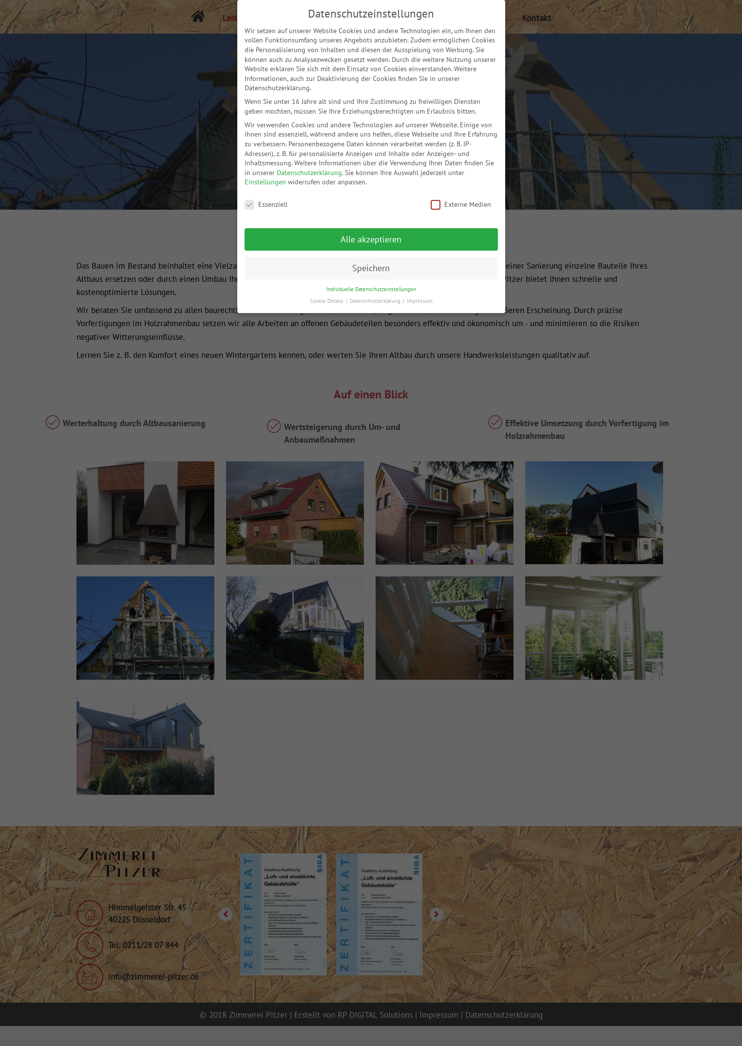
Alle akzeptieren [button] (371, 239)
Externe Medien (461, 204)
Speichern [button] (371, 268)
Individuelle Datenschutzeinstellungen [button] (371, 289)
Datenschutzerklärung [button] (376, 300)
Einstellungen (265, 182)
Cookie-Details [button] (327, 300)
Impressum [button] (420, 300)
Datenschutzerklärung (309, 172)
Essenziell (266, 204)
